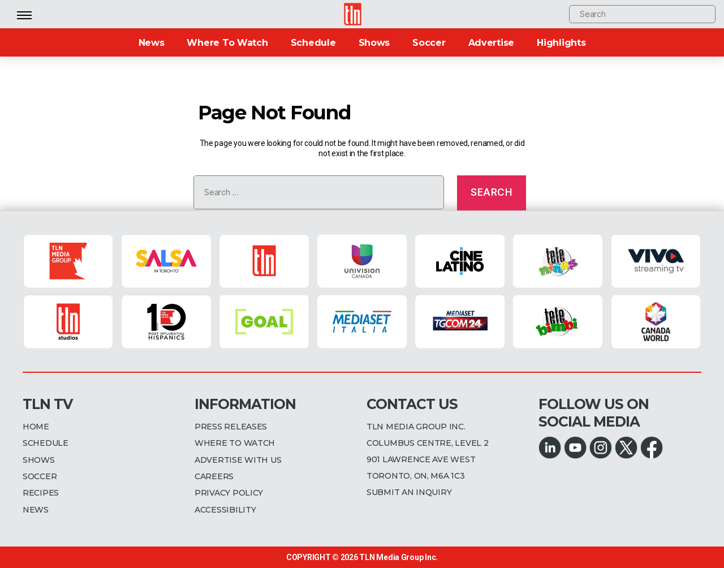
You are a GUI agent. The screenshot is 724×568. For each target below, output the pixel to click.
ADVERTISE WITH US (238, 460)
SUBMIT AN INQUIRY (409, 492)
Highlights (561, 42)
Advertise (491, 42)
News (152, 42)
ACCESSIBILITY (225, 510)
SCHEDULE (45, 443)
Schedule (313, 42)
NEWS (36, 510)
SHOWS (39, 460)
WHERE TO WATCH (235, 443)
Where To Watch (227, 42)
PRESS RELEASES (231, 426)
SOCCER (40, 476)
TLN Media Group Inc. (398, 557)
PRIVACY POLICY (229, 493)
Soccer (428, 42)
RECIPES (41, 493)
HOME (36, 426)
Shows (374, 42)
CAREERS (214, 476)
